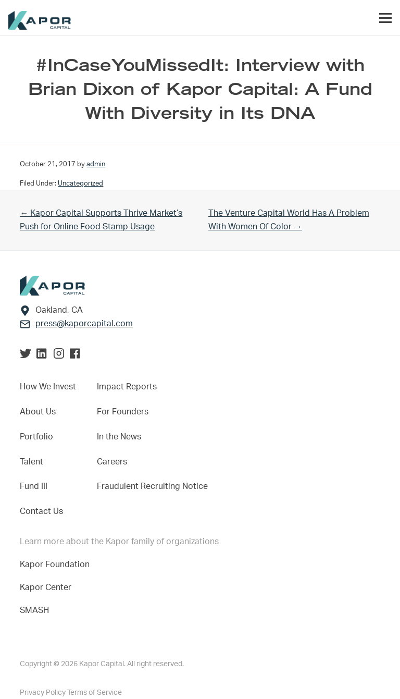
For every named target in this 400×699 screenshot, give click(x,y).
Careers (112, 462)
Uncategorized (80, 183)
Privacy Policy (43, 692)
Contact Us (41, 511)
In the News (119, 437)
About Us (38, 412)
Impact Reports (127, 387)
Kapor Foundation (57, 564)
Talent (31, 462)
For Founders (122, 412)
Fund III (33, 486)
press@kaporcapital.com (84, 324)
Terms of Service (94, 692)
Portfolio (36, 437)
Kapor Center (48, 587)
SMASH (34, 610)
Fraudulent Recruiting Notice (152, 486)
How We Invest (48, 387)
